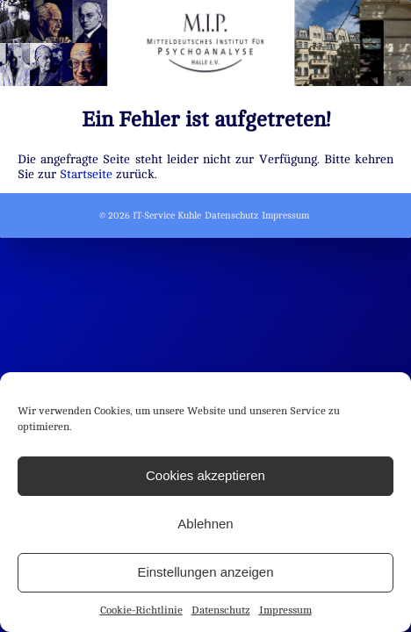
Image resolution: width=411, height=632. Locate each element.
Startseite (86, 174)
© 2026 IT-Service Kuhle (150, 215)
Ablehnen (205, 523)
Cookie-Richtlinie (141, 610)
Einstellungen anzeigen (205, 571)
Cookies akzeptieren (205, 475)
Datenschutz (220, 610)
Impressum (285, 610)
